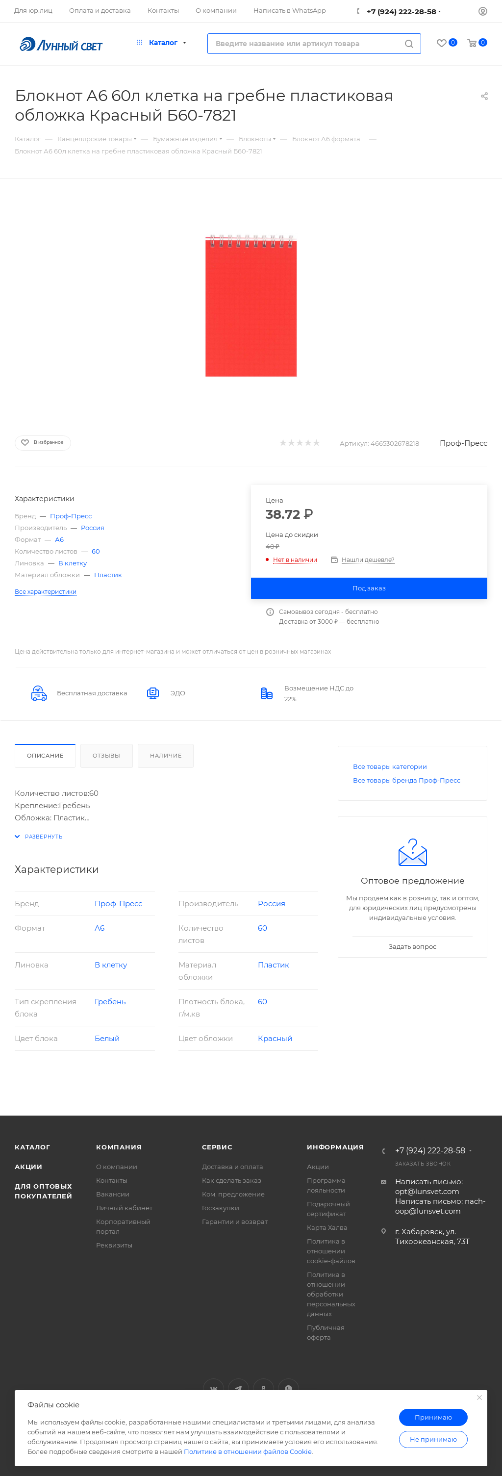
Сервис (217, 1147)
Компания (119, 1147)
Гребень (110, 1001)
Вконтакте (213, 1389)
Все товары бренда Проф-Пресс (406, 780)
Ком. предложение (233, 1194)
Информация (335, 1147)
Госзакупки (220, 1208)
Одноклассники (263, 1389)
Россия (92, 528)
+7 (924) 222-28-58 (400, 11)
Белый (107, 1038)
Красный (275, 1038)
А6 (59, 539)
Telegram (238, 1389)
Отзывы (107, 755)
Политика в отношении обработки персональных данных (331, 1294)
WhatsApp (288, 1389)
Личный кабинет (124, 1208)
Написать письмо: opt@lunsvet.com (429, 1186)
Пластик (108, 575)
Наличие (166, 755)
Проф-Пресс (463, 443)
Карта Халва (327, 1227)
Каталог (32, 1147)
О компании (116, 1167)
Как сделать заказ (231, 1180)
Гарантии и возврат (235, 1221)
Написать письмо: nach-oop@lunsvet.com (440, 1206)
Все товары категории (390, 766)
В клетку (72, 563)
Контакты (111, 1180)
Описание (45, 755)
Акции (29, 1167)
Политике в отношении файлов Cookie (248, 1451)
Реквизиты (114, 1245)
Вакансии (112, 1194)
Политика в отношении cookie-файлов (331, 1251)
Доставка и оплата (232, 1167)
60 (96, 551)
